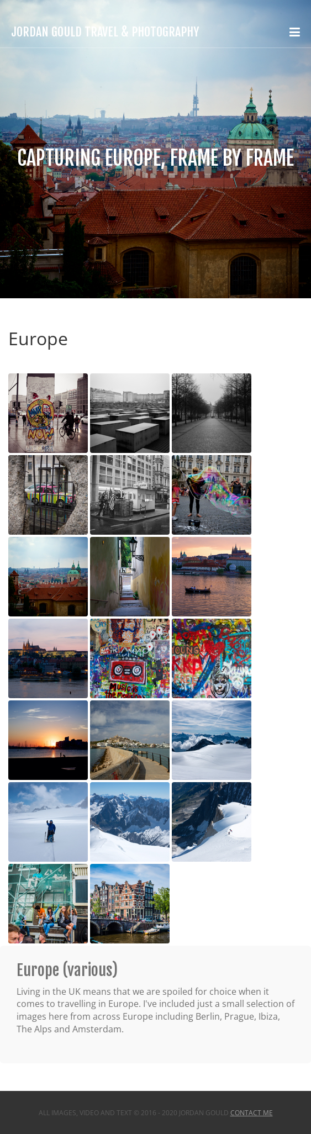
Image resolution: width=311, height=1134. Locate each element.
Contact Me (251, 1112)
